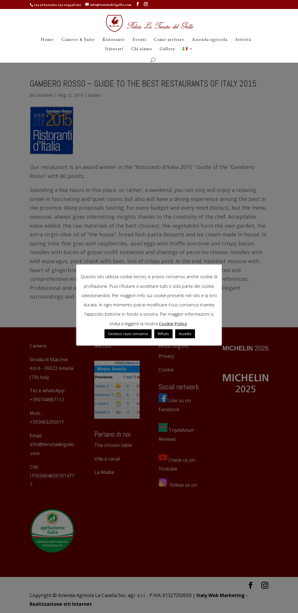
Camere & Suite (78, 39)
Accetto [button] (185, 333)
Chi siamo (141, 49)
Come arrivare (169, 39)
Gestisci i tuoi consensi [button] (128, 333)
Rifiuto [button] (163, 333)
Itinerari (114, 49)
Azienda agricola (210, 39)
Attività (243, 39)
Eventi (139, 39)
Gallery (167, 49)
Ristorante (113, 39)
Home (47, 39)
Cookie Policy (173, 323)
